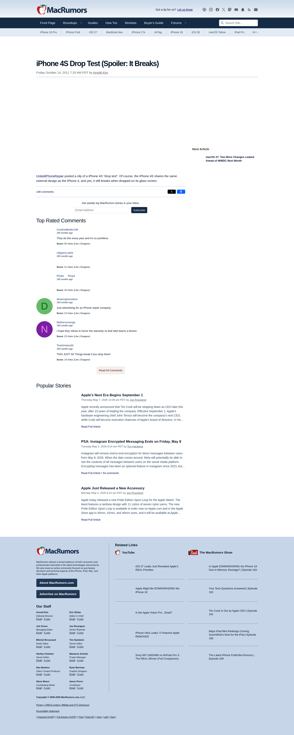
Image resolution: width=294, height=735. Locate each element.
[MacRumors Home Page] (61, 10)
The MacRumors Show (215, 552)
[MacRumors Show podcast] (204, 10)
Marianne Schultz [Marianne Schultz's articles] (78, 654)
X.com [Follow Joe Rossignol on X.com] (80, 632)
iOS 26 (196, 32)
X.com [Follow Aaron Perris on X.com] (80, 688)
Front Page (47, 23)
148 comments (45, 191)
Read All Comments (110, 370)
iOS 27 (93, 32)
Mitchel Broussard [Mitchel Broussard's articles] (46, 640)
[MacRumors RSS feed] (249, 10)
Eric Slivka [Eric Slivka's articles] (75, 612)
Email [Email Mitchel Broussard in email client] (39, 646)
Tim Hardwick (135, 446)
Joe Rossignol (138, 399)
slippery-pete (65, 252)
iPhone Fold (73, 32)
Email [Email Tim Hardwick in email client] (72, 646)
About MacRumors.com (57, 582)
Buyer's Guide (154, 23)
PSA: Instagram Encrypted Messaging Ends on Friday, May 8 (131, 441)
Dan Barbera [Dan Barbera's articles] (43, 667)
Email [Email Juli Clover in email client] (39, 632)
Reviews (131, 23)
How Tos (111, 23)
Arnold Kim (100, 72)
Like (76, 243)
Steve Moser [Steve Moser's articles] (43, 681)
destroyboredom (67, 299)
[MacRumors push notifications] (243, 10)
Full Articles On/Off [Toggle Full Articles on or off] (66, 717)
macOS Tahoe (217, 32)
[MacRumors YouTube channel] (236, 10)
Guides (93, 23)
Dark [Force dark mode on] (112, 717)
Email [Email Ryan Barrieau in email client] (72, 674)
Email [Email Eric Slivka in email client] (72, 619)
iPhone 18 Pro (48, 32)
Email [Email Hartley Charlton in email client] (39, 660)
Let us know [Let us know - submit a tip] (185, 9)
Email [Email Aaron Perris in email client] (72, 688)
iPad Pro (240, 32)
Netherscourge (66, 322)
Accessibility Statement (47, 711)
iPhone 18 (177, 32)
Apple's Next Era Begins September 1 (112, 395)
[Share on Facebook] (181, 192)
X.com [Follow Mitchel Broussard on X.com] (47, 646)
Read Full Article (91, 426)
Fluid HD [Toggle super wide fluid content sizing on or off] (89, 717)
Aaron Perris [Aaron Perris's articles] (76, 681)
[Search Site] (238, 23)
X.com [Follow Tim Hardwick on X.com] (80, 646)
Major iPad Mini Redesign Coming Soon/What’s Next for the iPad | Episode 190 (232, 635)
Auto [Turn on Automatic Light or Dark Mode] (99, 717)
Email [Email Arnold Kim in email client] (39, 619)
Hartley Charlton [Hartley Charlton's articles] (45, 654)
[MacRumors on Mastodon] (230, 10)
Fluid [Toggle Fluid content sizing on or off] (81, 717)
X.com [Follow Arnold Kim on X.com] (47, 619)
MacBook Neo (114, 32)
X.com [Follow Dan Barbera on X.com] (47, 674)
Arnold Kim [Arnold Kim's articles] (42, 612)
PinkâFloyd (66, 275)
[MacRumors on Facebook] (217, 10)
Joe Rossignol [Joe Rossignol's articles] (77, 626)
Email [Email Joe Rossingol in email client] (72, 632)
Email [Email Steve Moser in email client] (39, 688)
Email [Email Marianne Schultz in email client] (72, 660)
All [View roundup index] (255, 32)
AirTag (158, 32)
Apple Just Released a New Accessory (113, 488)
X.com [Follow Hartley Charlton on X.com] (47, 660)
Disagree (84, 243)
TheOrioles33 (65, 345)
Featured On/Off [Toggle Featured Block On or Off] (46, 717)
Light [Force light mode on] (106, 717)
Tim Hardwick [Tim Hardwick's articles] (76, 640)
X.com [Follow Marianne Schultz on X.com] (80, 660)
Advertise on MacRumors (58, 594)
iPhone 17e (138, 32)
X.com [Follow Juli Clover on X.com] (47, 632)
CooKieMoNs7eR (67, 229)
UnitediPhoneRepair (50, 176)
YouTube (128, 552)
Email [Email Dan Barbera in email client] (39, 674)
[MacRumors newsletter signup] (256, 10)
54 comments (111, 473)
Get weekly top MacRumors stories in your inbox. (111, 203)
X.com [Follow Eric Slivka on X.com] (80, 619)
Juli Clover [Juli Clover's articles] (42, 626)
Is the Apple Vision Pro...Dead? (154, 612)
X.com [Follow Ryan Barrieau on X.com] (80, 674)
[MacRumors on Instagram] (211, 10)
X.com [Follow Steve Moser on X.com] (47, 688)
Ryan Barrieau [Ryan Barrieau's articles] (77, 667)
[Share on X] (172, 192)
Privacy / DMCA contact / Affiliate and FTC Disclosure (62, 705)
